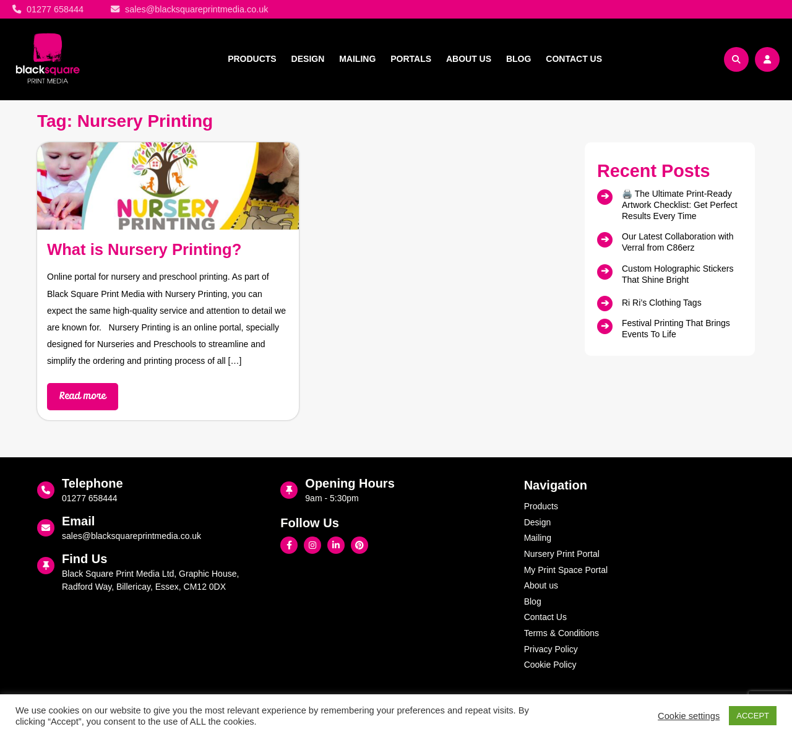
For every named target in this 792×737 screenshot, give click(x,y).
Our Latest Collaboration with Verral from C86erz (678, 241)
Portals (410, 59)
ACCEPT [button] (752, 715)
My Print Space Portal (566, 570)
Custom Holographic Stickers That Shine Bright (678, 274)
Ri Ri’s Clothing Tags (662, 303)
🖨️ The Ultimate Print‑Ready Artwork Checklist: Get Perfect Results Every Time (680, 205)
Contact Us (574, 59)
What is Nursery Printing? (144, 249)
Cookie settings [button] (689, 716)
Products (252, 59)
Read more (82, 397)
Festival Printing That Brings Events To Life (676, 328)
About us (468, 59)
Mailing (357, 59)
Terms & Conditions (561, 633)
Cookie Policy (550, 665)
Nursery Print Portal (562, 554)
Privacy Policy (551, 649)
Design (308, 59)
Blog (518, 59)
